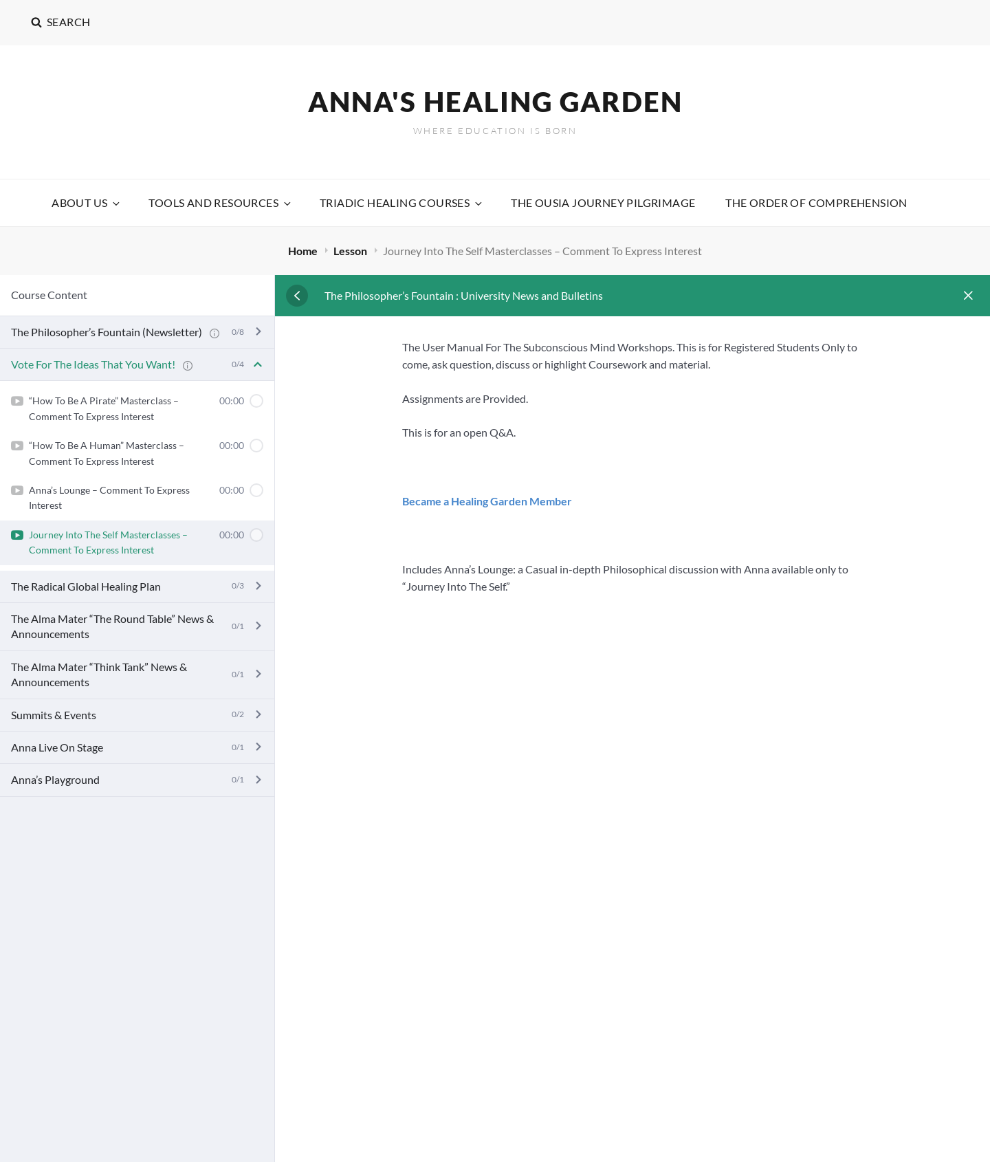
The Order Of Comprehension (816, 202)
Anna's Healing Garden (495, 101)
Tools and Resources (220, 202)
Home (304, 250)
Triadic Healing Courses (402, 202)
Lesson (351, 250)
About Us (87, 202)
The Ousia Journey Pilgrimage (603, 202)
